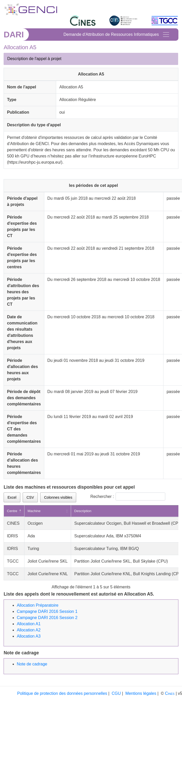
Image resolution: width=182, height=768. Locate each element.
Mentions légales (140, 693)
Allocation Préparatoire (37, 605)
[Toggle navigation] (166, 34)
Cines (170, 693)
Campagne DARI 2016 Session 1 (47, 611)
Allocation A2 (29, 630)
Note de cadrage (32, 664)
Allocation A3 (29, 636)
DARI (14, 34)
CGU (116, 693)
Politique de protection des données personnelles (62, 693)
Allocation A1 (29, 624)
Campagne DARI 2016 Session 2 (47, 617)
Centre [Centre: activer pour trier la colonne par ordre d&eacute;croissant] (12, 511)
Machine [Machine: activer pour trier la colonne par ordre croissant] (34, 511)
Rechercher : (128, 496)
